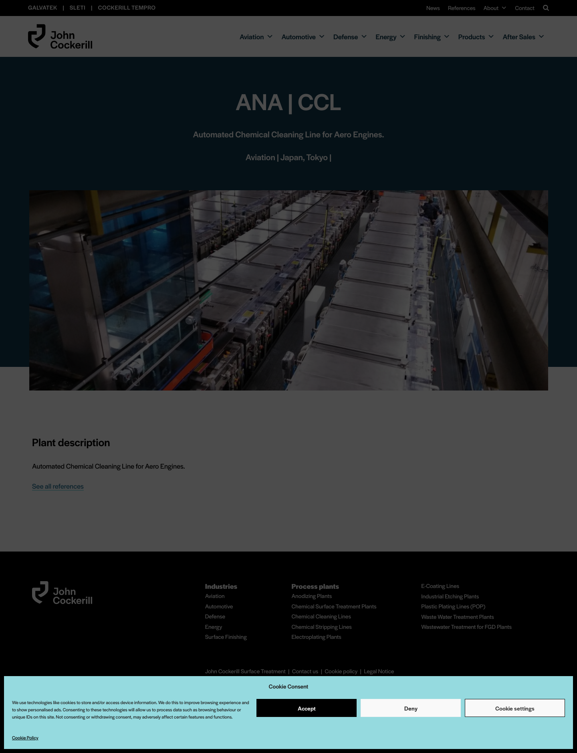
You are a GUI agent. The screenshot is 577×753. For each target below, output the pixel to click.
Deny (411, 708)
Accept (307, 708)
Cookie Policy (25, 738)
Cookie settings (515, 708)
